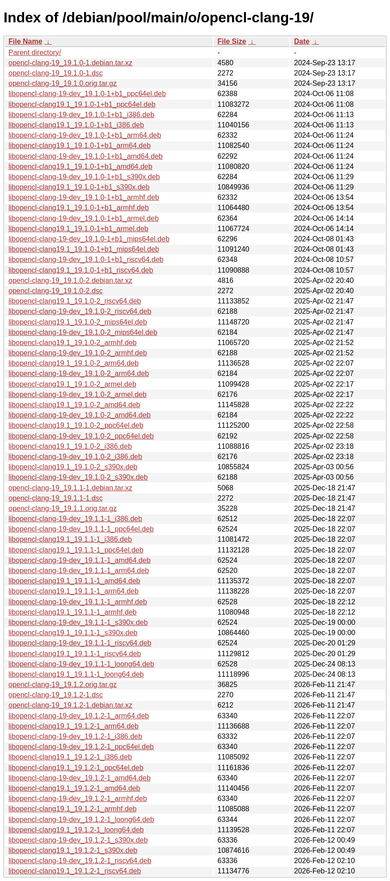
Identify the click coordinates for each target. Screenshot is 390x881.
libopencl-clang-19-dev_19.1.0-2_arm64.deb (78, 373)
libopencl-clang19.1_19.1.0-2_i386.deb (70, 446)
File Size (231, 41)
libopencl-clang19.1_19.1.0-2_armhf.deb (72, 342)
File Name (25, 41)
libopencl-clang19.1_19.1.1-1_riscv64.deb (74, 654)
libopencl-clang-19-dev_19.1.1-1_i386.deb (75, 519)
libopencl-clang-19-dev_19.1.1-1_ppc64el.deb (81, 529)
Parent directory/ (34, 52)
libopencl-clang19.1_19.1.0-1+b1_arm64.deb (79, 145)
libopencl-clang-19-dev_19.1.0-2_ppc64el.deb (81, 436)
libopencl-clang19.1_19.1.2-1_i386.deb (70, 757)
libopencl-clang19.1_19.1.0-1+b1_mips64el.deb (83, 249)
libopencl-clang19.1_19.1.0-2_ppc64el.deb (76, 425)
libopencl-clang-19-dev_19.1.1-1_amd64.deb (79, 560)
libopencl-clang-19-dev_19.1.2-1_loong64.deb (81, 819)
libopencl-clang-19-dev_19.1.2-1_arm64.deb (78, 716)
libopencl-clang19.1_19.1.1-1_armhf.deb (72, 612)
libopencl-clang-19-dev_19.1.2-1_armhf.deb (77, 798)
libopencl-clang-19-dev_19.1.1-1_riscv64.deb (79, 643)
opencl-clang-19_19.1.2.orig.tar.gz (62, 684)
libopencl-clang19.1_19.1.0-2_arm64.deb (73, 363)
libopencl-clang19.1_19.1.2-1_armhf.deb (72, 809)
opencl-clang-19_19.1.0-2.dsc (55, 291)
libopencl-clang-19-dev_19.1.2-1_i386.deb (75, 736)
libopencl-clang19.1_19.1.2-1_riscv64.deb (74, 871)
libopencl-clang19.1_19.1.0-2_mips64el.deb (77, 322)
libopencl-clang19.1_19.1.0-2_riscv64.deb (74, 301)
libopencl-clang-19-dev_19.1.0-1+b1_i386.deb (81, 114)
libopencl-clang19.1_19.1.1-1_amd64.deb (74, 581)
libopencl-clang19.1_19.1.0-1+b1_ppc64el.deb (82, 104)
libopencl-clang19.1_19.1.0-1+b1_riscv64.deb (80, 270)
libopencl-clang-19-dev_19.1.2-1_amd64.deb (79, 778)
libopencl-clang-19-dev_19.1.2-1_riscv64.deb (79, 860)
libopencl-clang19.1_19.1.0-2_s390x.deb (72, 467)
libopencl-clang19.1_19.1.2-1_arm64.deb (73, 726)
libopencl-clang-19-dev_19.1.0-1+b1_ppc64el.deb (87, 93)
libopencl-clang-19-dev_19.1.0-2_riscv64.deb (79, 311)
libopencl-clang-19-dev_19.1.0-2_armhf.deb (77, 353)
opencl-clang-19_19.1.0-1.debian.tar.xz (70, 63)
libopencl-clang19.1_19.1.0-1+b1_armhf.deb (78, 207)
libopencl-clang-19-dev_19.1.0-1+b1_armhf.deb (83, 197)
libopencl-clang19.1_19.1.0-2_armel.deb (72, 384)
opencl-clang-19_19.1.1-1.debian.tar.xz (70, 488)
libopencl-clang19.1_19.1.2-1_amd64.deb (74, 788)
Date (301, 41)
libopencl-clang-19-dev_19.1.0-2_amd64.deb (79, 415)
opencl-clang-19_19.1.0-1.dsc (55, 73)
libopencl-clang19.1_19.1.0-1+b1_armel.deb (78, 228)
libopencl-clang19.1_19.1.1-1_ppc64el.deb (76, 550)
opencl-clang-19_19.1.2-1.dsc (55, 695)
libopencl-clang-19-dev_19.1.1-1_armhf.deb (77, 602)
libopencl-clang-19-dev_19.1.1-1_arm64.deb (78, 570)
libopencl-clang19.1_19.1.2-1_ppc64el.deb (76, 767)
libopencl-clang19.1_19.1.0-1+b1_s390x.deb (78, 187)
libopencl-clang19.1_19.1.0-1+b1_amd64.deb (80, 166)
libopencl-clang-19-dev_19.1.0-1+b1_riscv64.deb (85, 259)
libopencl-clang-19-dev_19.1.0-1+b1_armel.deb (83, 218)
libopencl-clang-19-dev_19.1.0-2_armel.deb (77, 394)
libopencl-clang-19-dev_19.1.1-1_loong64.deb (81, 664)
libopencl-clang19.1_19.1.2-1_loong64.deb (76, 830)
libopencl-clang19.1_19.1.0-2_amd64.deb (74, 405)
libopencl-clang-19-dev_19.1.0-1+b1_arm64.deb (84, 135)
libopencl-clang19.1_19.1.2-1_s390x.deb (72, 850)
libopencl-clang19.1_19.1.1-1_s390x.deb (72, 633)
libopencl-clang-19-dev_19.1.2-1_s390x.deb (78, 840)
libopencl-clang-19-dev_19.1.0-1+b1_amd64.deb (85, 156)
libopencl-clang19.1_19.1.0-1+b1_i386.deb (76, 125)
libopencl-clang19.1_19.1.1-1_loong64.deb (76, 674)
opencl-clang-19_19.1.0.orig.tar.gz (62, 83)
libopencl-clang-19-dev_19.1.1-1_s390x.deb (78, 622)
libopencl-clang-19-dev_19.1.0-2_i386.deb (75, 456)
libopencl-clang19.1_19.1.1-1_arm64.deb (73, 591)
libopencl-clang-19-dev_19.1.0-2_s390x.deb (78, 477)
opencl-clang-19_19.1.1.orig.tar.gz (62, 508)
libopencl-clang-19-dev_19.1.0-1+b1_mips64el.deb (89, 239)
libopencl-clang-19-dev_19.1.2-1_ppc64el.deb (81, 746)
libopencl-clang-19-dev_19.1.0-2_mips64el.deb (82, 332)
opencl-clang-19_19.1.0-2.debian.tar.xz (70, 280)
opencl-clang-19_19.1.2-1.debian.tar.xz (70, 705)
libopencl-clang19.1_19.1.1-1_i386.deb (70, 539)
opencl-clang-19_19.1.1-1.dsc (55, 498)
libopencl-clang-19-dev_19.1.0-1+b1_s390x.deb (84, 177)
